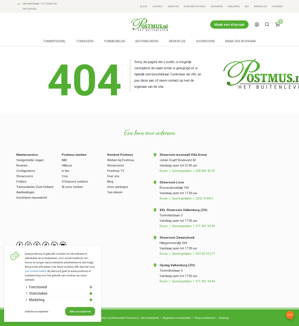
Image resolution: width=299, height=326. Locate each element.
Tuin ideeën (114, 192)
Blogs (143, 6)
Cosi (65, 176)
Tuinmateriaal (54, 41)
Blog (110, 181)
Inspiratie (217, 6)
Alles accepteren (80, 311)
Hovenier (277, 6)
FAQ (247, 6)
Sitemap (224, 317)
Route (164, 171)
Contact (157, 6)
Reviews (21, 165)
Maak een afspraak (229, 24)
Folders (21, 181)
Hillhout (67, 165)
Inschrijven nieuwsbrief (31, 197)
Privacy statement (205, 317)
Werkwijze (260, 6)
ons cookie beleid (35, 271)
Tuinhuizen (84, 41)
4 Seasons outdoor (75, 181)
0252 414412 (204, 198)
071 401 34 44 (205, 226)
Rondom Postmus (195, 6)
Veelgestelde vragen (30, 160)
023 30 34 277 (205, 254)
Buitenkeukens (146, 41)
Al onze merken (72, 187)
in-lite (65, 171)
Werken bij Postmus (120, 160)
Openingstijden (182, 171)
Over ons (113, 176)
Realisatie (234, 6)
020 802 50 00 (205, 171)
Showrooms (205, 41)
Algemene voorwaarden (177, 317)
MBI (64, 160)
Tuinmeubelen (114, 41)
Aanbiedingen (25, 192)
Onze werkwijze (117, 187)
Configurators (25, 171)
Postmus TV (115, 171)
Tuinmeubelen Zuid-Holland (34, 187)
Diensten (173, 6)
